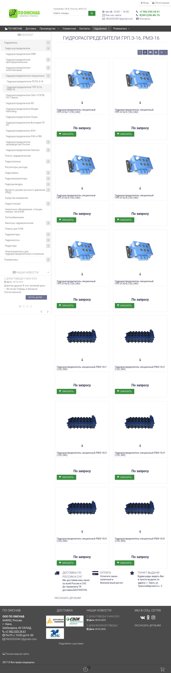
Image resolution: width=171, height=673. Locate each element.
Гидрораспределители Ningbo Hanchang (22, 110)
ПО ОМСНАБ (13, 28)
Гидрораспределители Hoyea (22, 117)
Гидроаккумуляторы (27, 178)
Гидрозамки (27, 173)
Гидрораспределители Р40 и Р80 (24, 136)
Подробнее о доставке (71, 643)
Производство (49, 29)
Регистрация (160, 3)
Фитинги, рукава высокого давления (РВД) (27, 191)
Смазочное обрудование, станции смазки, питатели (23, 210)
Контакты (144, 18)
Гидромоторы (27, 234)
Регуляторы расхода (16, 167)
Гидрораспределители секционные (28, 76)
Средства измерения (16, 198)
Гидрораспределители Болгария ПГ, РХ (25, 123)
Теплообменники (14, 217)
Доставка (31, 28)
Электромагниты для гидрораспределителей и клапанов (24, 252)
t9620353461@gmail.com (119, 18)
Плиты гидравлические (18, 155)
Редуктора (27, 246)
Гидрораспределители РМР (21, 54)
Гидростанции (27, 203)
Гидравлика (102, 29)
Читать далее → (36, 297)
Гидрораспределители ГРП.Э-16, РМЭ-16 (24, 88)
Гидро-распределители (27, 48)
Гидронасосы (27, 240)
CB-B (67, 9)
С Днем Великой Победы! (102, 625)
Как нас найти (113, 15)
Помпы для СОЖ (14, 228)
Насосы (74, 9)
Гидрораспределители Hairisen (28, 150)
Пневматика (121, 29)
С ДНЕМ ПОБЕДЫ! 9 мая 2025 (20, 278)
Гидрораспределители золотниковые (28, 68)
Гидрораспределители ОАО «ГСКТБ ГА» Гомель (25, 96)
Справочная (69, 28)
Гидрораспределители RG (20, 103)
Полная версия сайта (16, 654)
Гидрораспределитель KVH (20, 130)
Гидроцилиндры (27, 184)
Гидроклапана (27, 161)
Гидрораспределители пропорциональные (28, 60)
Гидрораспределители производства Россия (28, 143)
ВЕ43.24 (83, 9)
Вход (145, 3)
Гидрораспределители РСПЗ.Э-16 (25, 81)
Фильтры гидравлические (27, 223)
